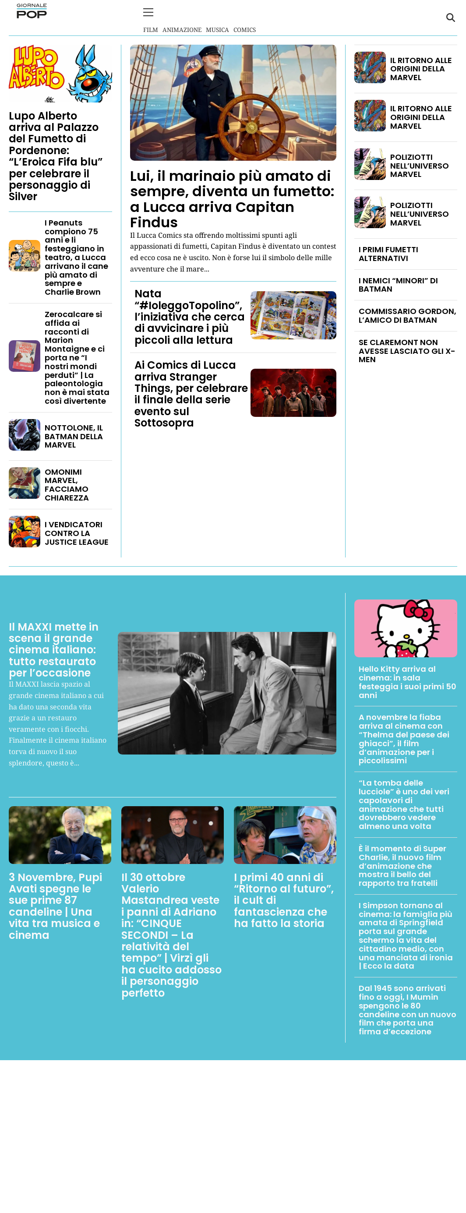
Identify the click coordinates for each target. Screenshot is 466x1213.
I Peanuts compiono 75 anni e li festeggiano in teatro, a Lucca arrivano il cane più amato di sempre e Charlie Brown (76, 256)
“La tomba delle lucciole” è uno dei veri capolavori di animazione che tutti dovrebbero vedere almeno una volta (404, 804)
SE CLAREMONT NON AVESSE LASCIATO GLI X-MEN (407, 350)
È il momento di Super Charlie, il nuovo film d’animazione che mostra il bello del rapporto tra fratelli (402, 865)
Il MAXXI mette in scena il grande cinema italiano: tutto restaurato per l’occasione (54, 649)
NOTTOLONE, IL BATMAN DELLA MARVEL (74, 435)
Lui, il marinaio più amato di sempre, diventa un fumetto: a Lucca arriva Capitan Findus (232, 199)
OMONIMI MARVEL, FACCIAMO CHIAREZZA (67, 483)
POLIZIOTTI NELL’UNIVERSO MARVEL (419, 165)
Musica (217, 17)
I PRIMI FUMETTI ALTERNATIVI (388, 253)
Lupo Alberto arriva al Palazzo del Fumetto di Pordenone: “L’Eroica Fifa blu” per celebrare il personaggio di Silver (55, 155)
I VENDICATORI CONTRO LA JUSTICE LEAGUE (77, 532)
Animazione (181, 17)
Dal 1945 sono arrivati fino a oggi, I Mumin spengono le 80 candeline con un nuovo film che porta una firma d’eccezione (407, 1009)
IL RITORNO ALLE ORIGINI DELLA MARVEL (421, 68)
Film (150, 17)
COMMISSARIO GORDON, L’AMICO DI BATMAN (407, 315)
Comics (244, 17)
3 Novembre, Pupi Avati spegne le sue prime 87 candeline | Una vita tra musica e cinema (55, 905)
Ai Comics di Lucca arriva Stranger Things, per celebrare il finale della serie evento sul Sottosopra (191, 393)
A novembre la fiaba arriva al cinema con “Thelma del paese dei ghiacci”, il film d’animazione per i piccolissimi (404, 738)
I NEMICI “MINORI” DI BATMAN (398, 284)
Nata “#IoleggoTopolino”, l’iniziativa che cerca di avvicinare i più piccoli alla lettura (189, 316)
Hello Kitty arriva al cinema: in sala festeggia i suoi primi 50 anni (407, 681)
